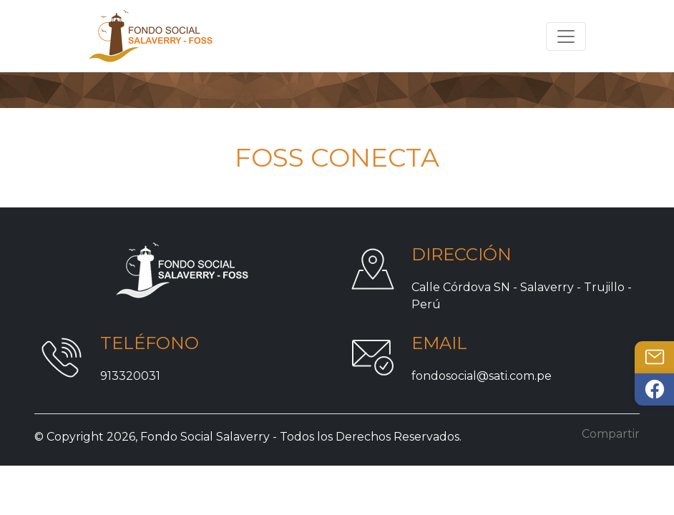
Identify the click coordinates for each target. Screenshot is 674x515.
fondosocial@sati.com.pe (481, 376)
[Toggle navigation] (566, 36)
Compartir (611, 434)
